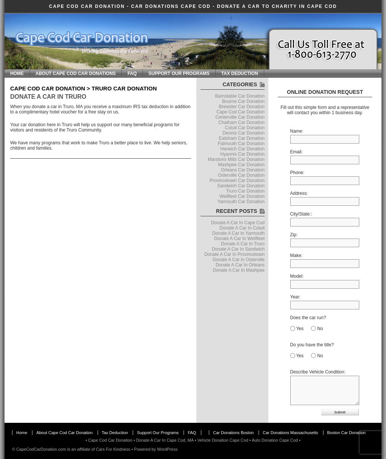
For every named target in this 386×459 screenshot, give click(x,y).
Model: (297, 276)
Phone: (297, 172)
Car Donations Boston (233, 432)
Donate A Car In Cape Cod (238, 222)
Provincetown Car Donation (237, 180)
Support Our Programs (179, 73)
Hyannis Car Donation (243, 154)
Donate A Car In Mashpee (239, 270)
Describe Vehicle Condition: (318, 372)
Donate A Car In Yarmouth (238, 233)
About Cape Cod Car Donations (75, 73)
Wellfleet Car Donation (242, 196)
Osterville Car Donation (241, 175)
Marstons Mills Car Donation (236, 159)
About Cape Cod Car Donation (64, 432)
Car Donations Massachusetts (290, 432)
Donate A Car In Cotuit (242, 228)
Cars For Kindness (113, 449)
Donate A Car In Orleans (240, 265)
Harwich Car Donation (243, 148)
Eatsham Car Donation (242, 138)
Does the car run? (308, 317)
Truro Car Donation (245, 191)
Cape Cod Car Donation (87, 6)
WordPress (167, 449)
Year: (295, 297)
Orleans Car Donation (243, 170)
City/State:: (301, 214)
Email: (296, 152)
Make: (296, 255)
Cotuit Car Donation (245, 127)
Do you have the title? (312, 344)
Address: (299, 193)
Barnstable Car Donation (240, 96)
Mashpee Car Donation (241, 164)
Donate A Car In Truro (48, 96)
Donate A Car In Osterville (239, 259)
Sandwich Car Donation (241, 185)
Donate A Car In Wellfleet (239, 238)
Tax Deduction (239, 73)
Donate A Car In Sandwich (238, 249)
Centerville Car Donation (240, 117)
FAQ (132, 73)
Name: (296, 131)
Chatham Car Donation (241, 122)
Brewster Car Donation (242, 106)
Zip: (294, 234)
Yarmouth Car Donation (241, 201)
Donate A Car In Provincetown (234, 254)
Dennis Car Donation (244, 133)
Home (17, 73)
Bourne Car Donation (243, 101)
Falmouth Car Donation (241, 143)
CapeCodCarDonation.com (41, 449)
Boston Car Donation (346, 432)
